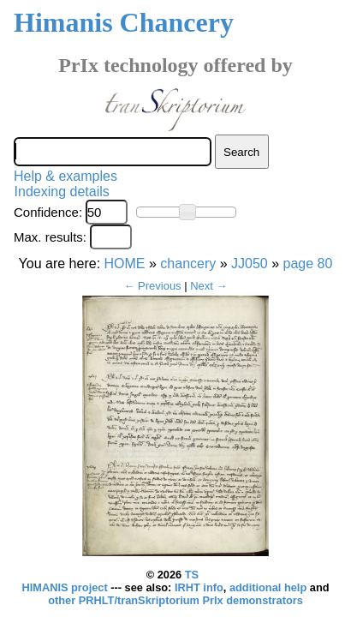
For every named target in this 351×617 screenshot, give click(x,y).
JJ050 (249, 263)
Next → (208, 285)
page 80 (308, 263)
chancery (188, 263)
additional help (269, 587)
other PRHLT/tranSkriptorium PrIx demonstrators (175, 600)
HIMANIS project (65, 587)
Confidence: (48, 212)
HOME (125, 263)
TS (192, 574)
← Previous (152, 285)
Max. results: (50, 237)
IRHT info (199, 587)
